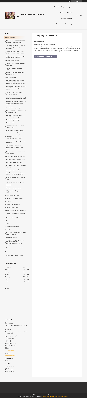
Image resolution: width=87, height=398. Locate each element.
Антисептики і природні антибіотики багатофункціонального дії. (14, 136)
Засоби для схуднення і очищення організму (15, 64)
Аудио (8, 229)
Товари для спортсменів (13, 204)
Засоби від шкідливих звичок (14, 198)
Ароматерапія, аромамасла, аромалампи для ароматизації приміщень (14, 147)
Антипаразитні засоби (12, 195)
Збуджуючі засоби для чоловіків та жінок (16, 191)
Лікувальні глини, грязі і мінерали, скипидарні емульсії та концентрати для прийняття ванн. (15, 81)
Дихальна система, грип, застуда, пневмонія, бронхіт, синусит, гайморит (15, 47)
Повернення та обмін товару (64, 24)
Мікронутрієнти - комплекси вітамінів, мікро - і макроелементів (16, 116)
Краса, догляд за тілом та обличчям (16, 210)
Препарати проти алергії (13, 120)
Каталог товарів (10, 37)
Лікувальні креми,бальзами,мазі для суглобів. (15, 126)
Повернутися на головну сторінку (46, 56)
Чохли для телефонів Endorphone (15, 248)
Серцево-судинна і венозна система (14, 68)
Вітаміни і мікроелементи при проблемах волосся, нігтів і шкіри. (15, 131)
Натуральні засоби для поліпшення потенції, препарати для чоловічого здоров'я (16, 88)
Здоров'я (8, 201)
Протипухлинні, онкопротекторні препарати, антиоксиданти (15, 41)
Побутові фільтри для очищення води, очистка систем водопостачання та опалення (15, 161)
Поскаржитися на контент (48, 396)
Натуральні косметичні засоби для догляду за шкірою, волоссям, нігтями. (16, 103)
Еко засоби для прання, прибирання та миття (16, 166)
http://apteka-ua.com (10, 350)
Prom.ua (52, 394)
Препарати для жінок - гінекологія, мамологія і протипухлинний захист (16, 97)
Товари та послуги (66, 7)
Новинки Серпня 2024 (12, 217)
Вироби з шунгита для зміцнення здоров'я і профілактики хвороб (15, 173)
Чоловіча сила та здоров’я (13, 188)
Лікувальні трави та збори (13, 170)
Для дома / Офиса (11, 237)
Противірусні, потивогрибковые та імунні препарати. (16, 111)
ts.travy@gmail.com (10, 355)
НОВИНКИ (9, 185)
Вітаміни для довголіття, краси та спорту (15, 178)
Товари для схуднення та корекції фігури (15, 214)
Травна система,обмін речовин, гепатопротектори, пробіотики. (15, 52)
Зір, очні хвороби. (11, 77)
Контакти (69, 12)
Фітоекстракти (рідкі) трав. (14, 107)
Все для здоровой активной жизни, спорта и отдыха (16, 233)
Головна (56, 7)
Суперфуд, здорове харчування (15, 182)
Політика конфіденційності (62, 396)
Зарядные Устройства (12, 226)
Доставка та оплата (66, 18)
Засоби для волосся (12, 207)
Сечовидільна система (12, 60)
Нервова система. (11, 122)
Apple (8, 223)
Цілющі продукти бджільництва (15, 156)
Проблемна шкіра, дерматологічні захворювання (15, 152)
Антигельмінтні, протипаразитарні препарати (16, 141)
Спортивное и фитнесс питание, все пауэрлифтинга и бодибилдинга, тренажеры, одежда (15, 242)
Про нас (62, 12)
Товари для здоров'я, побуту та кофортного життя (15, 93)
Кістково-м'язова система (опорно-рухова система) (16, 73)
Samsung (8, 220)
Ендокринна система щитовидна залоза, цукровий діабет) (15, 56)
